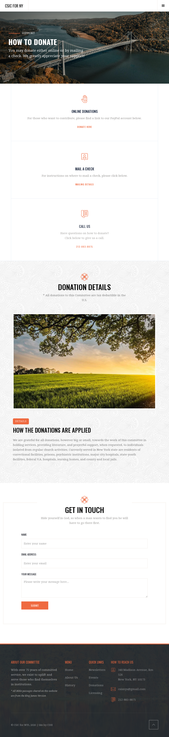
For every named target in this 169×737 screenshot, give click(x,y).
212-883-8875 (84, 246)
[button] (163, 6)
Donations (96, 685)
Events (93, 677)
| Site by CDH (45, 725)
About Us (71, 677)
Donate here (84, 126)
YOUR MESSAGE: (29, 574)
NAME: (24, 534)
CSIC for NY (14, 6)
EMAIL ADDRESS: (29, 554)
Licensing (95, 693)
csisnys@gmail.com (132, 689)
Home (69, 670)
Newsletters (97, 670)
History (70, 685)
